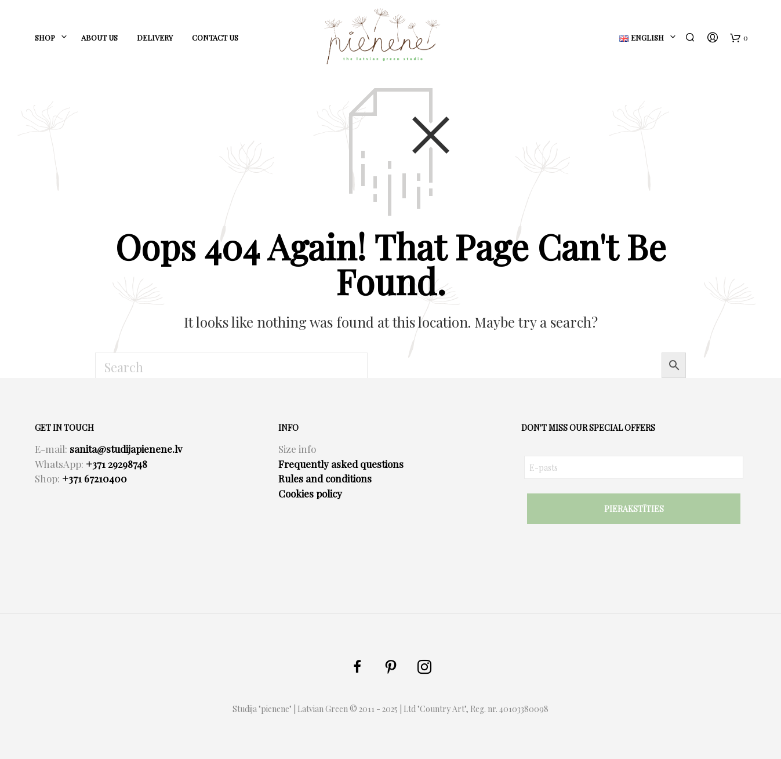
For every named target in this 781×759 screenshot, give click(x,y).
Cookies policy (310, 493)
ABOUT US (99, 37)
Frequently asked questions (341, 463)
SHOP (45, 37)
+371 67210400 (94, 478)
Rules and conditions (325, 478)
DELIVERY (155, 37)
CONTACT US (215, 37)
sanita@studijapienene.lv (126, 448)
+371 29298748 (116, 463)
